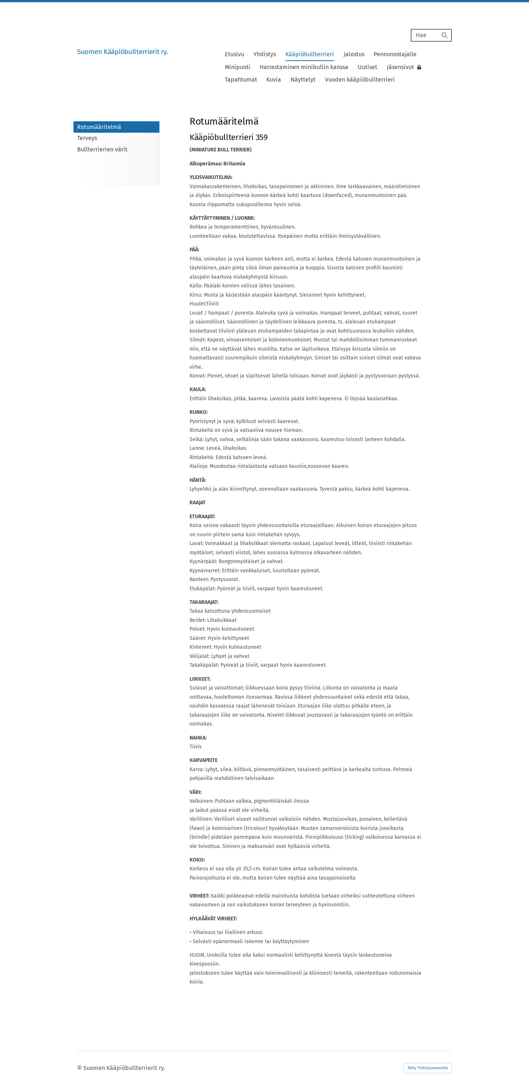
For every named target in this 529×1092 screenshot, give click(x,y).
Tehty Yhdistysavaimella (427, 1068)
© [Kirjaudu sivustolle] (80, 1067)
